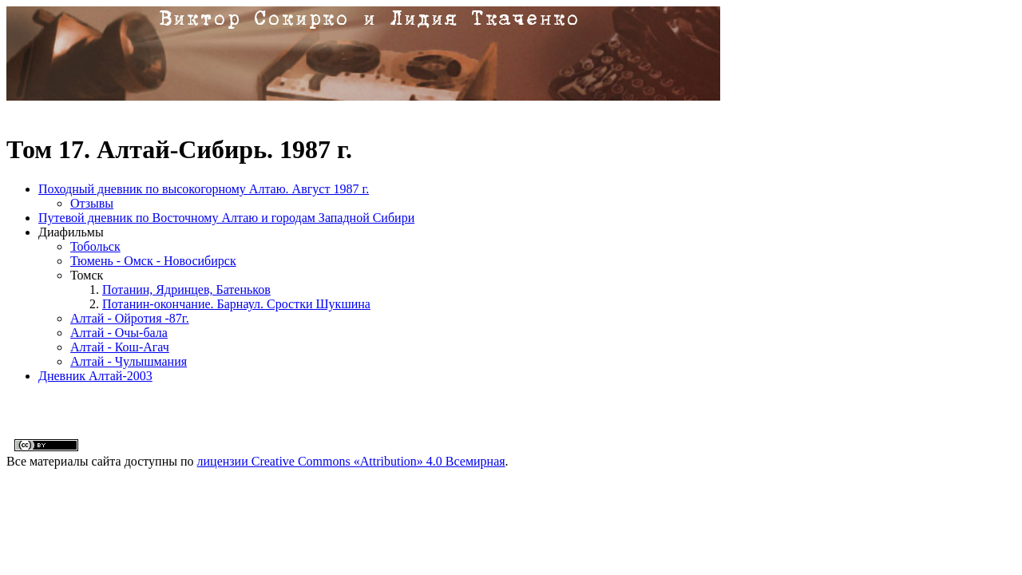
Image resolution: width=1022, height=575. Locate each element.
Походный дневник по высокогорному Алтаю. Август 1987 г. (203, 189)
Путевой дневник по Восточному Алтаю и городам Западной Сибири (226, 217)
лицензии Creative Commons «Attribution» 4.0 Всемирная (351, 461)
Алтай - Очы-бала (119, 332)
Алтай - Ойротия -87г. (129, 318)
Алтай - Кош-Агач (119, 347)
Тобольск (95, 246)
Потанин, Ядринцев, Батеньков (186, 289)
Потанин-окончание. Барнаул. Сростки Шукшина (236, 304)
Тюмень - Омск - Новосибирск (153, 261)
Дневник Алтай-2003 (95, 376)
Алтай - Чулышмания (128, 361)
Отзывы (91, 203)
